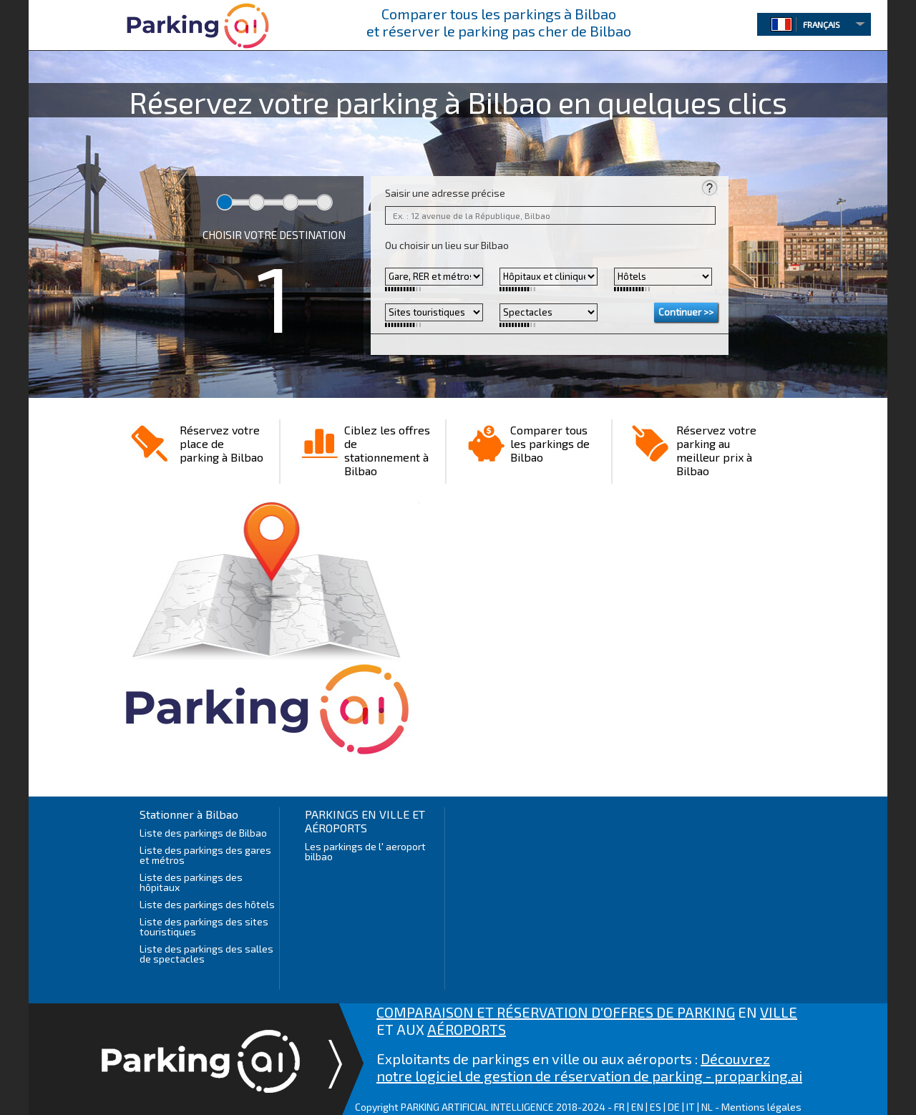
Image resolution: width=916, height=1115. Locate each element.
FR (619, 1107)
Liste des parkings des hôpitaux (191, 882)
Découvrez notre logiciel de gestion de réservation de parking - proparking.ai (589, 1067)
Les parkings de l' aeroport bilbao (365, 851)
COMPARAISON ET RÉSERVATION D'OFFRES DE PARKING (555, 1012)
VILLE (778, 1012)
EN (637, 1107)
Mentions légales (761, 1107)
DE (674, 1107)
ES (655, 1107)
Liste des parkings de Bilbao (203, 833)
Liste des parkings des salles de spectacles (206, 954)
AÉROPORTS (466, 1029)
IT (690, 1107)
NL (707, 1107)
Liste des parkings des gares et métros (205, 855)
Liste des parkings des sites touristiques (204, 926)
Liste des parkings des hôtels (207, 904)
